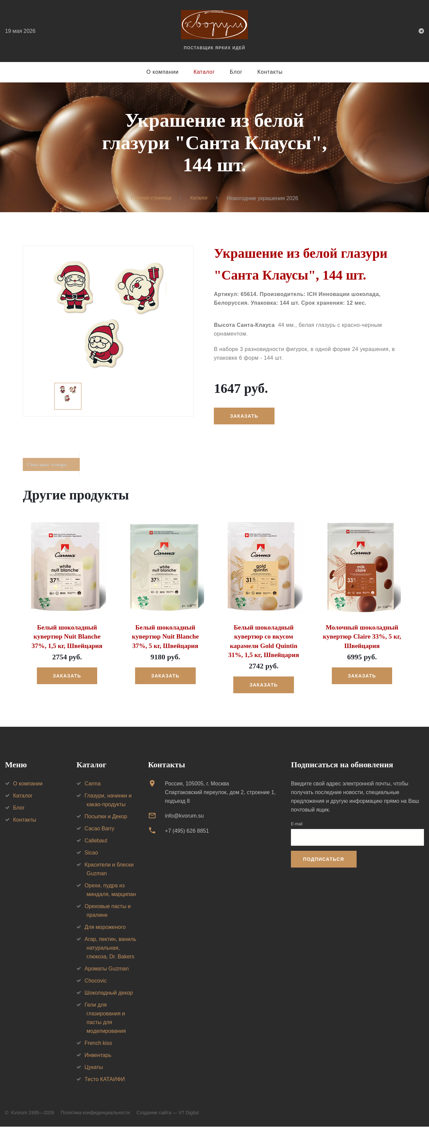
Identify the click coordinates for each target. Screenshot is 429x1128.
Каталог (204, 72)
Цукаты (93, 1068)
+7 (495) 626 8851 (187, 832)
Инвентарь (97, 1056)
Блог (236, 72)
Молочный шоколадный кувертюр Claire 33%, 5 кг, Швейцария (362, 639)
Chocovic (95, 982)
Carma (92, 785)
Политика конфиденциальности (95, 1114)
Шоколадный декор (108, 994)
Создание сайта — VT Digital (167, 1114)
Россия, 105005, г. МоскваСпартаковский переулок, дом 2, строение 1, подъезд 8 (220, 793)
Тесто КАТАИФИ (104, 1080)
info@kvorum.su (184, 817)
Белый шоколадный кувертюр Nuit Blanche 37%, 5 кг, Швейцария (165, 639)
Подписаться (323, 860)
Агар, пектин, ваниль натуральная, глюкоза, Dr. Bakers (110, 949)
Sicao (91, 854)
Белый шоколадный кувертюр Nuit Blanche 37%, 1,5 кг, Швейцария (66, 639)
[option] (108, 331)
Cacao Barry (99, 830)
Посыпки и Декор (105, 818)
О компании (162, 72)
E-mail (296, 825)
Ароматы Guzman (106, 970)
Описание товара (54, 467)
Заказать (247, 416)
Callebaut (95, 842)
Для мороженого (105, 928)
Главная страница (150, 198)
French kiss (98, 1044)
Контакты (270, 72)
